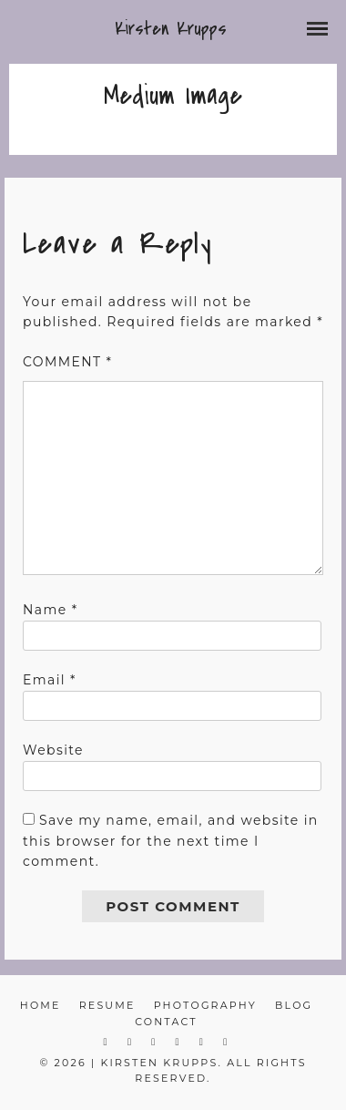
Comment (67, 362)
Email (49, 680)
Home (40, 1005)
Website (53, 750)
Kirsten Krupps (171, 28)
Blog (293, 1005)
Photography (205, 1005)
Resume (107, 1005)
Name (50, 609)
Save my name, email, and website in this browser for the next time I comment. (171, 840)
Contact (166, 1021)
